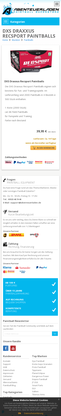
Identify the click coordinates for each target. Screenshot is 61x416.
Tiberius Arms (38, 394)
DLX (34, 388)
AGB (5, 367)
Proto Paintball (39, 367)
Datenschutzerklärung (33, 413)
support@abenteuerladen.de (25, 202)
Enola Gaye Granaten (42, 364)
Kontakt (6, 361)
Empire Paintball (39, 379)
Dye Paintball (38, 361)
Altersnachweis (10, 382)
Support (7, 364)
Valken (35, 391)
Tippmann (36, 370)
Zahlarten (7, 376)
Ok (19, 413)
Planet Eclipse (38, 373)
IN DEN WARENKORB (43, 147)
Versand (7, 379)
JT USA (35, 382)
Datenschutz (9, 370)
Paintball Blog (9, 385)
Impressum (8, 373)
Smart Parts (37, 385)
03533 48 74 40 (14, 199)
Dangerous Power (40, 376)
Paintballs (7, 397)
